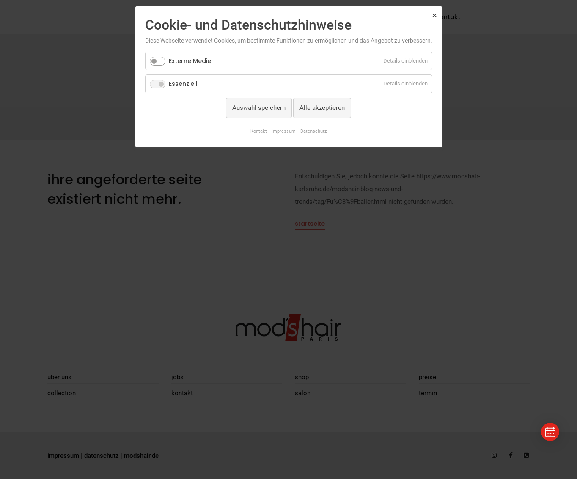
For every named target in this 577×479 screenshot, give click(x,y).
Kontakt (258, 131)
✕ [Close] (434, 15)
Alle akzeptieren (322, 108)
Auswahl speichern (259, 108)
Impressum (284, 131)
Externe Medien (192, 61)
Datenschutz (313, 131)
